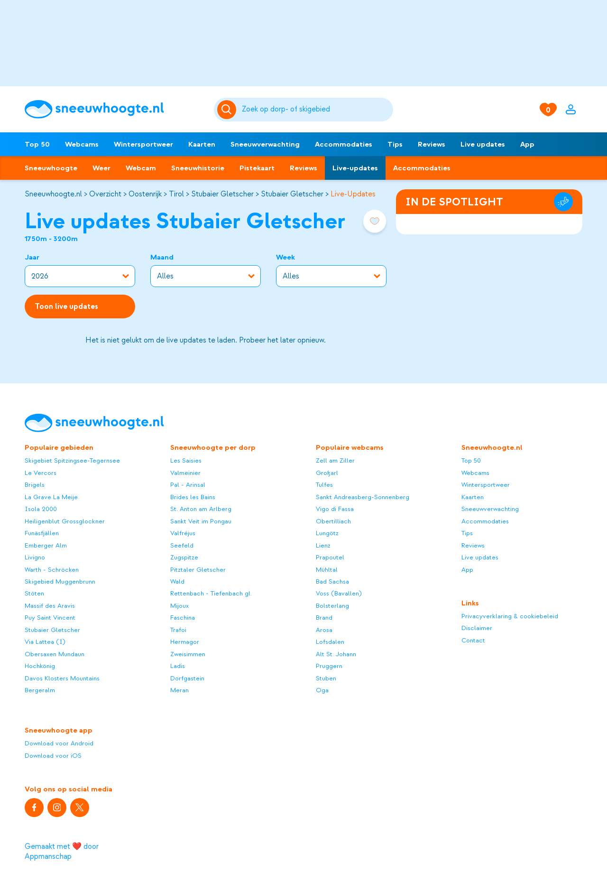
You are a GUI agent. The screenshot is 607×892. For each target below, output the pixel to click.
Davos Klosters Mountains (62, 678)
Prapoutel (330, 557)
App (527, 144)
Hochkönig (40, 666)
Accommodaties (343, 144)
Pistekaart (257, 168)
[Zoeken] (316, 109)
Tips (395, 144)
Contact (473, 640)
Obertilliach (333, 521)
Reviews (431, 144)
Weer (101, 168)
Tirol (176, 194)
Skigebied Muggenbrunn (60, 581)
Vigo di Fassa (335, 509)
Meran (179, 690)
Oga (322, 690)
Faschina (182, 617)
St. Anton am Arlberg (200, 509)
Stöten (34, 593)
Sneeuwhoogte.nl (53, 194)
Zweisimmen (187, 654)
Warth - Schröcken (52, 570)
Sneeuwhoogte (51, 168)
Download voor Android (59, 743)
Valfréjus (182, 533)
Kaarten (201, 144)
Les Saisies (186, 460)
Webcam (141, 168)
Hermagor (184, 642)
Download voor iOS (53, 756)
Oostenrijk (145, 194)
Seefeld (181, 545)
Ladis (177, 666)
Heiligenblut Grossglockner (65, 521)
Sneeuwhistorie (197, 168)
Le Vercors (40, 473)
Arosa (324, 630)
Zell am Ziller (335, 460)
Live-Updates (353, 194)
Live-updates (355, 168)
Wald (177, 581)
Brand (324, 617)
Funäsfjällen (42, 533)
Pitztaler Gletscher (198, 570)
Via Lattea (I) (45, 642)
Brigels (35, 485)
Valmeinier (185, 473)
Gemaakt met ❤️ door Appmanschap (62, 851)
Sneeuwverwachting (265, 144)
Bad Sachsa (332, 581)
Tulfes (324, 485)
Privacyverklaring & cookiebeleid (509, 616)
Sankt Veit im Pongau (200, 521)
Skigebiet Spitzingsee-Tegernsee (72, 460)
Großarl (327, 473)
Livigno (35, 557)
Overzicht (105, 194)
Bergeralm (40, 690)
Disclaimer (476, 628)
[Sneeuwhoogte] (114, 109)
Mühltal (327, 570)
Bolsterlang (332, 606)
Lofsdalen (330, 642)
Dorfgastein (187, 678)
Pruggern (329, 666)
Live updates (482, 144)
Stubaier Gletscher (222, 194)
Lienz (323, 545)
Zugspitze (184, 557)
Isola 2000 (41, 509)
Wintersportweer (143, 144)
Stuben (326, 678)
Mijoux (179, 606)
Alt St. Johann (336, 654)
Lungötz (327, 533)
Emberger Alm (46, 545)
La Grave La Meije (51, 497)
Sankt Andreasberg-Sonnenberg (362, 497)
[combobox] (316, 109)
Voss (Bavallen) (339, 593)
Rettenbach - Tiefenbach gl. (211, 593)
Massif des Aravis (50, 606)
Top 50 (37, 144)
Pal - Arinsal (187, 485)
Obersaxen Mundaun (54, 654)
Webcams (82, 144)
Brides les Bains (192, 497)
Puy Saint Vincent (50, 617)
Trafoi (178, 630)
